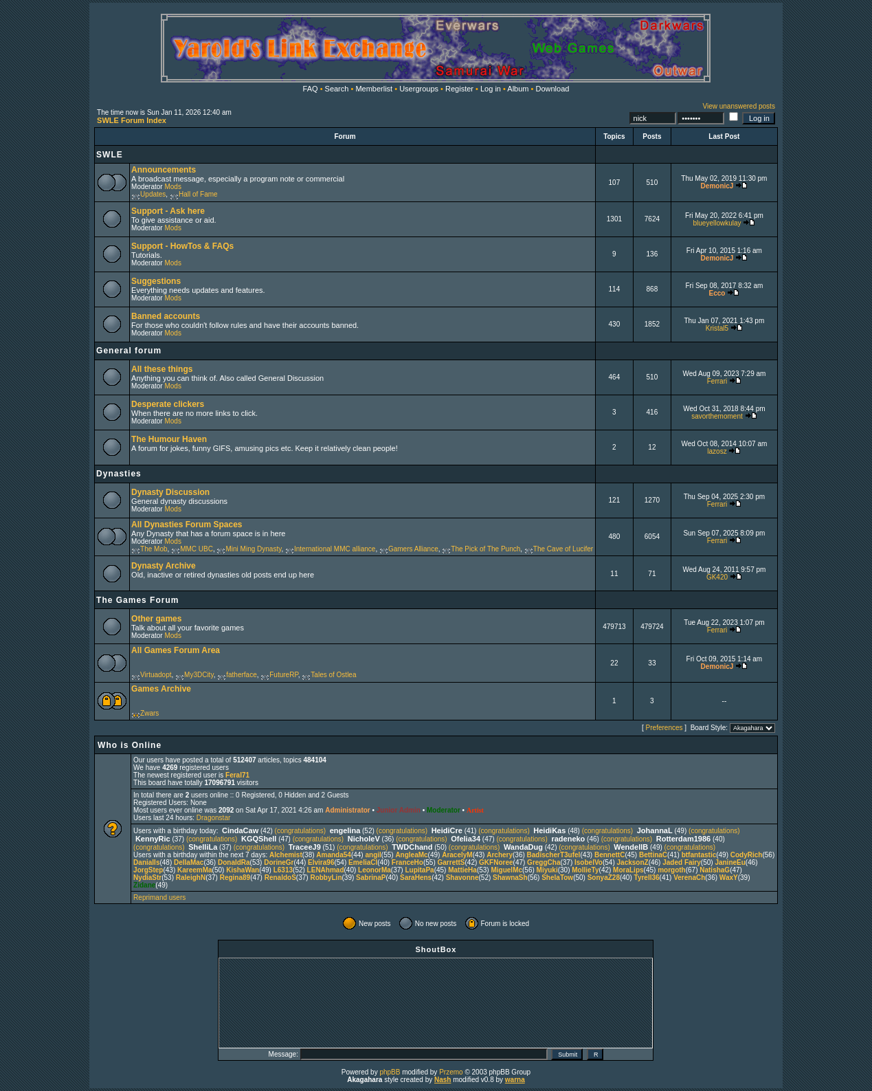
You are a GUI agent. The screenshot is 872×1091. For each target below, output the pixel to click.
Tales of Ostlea (333, 675)
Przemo (450, 1072)
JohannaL (655, 830)
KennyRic (152, 839)
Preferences (664, 727)
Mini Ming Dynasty (253, 549)
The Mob (153, 549)
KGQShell (258, 839)
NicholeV (364, 839)
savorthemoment (716, 416)
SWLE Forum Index (131, 120)
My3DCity (199, 675)
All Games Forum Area (175, 650)
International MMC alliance (334, 549)
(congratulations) (300, 831)
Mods (172, 186)
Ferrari (717, 381)
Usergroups (418, 89)
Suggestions (156, 281)
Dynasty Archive (163, 566)
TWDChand (412, 847)
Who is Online (129, 745)
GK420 (717, 577)
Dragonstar (213, 818)
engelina (345, 830)
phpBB (389, 1072)
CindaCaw (240, 830)
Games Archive (161, 689)
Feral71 (237, 775)
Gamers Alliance (413, 549)
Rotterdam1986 (683, 839)
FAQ (310, 89)
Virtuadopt (155, 675)
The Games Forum (137, 600)
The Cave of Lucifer (563, 549)
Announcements (163, 170)
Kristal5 (717, 328)
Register (459, 89)
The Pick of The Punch (485, 549)
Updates (153, 194)
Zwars (149, 713)
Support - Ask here (168, 211)
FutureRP (283, 675)
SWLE (109, 154)
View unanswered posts (738, 106)
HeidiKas (549, 830)
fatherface (241, 675)
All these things (161, 369)
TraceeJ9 (305, 847)
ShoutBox (436, 949)
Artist (475, 810)
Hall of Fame (198, 194)
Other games (156, 619)
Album (517, 89)
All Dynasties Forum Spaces (186, 524)
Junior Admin (399, 810)
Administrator (347, 810)
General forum (128, 350)
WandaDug (523, 847)
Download (553, 89)
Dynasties (119, 473)
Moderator (443, 810)
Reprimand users (159, 897)
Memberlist (373, 89)
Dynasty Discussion (170, 492)
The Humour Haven (169, 439)
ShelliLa (202, 847)
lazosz (716, 451)
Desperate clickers (167, 404)
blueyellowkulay (717, 223)
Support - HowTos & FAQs (182, 246)
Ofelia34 (465, 839)
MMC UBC (196, 549)
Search (337, 89)
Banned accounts (165, 316)
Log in (490, 89)
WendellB (631, 847)
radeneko (568, 839)
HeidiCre (447, 830)
